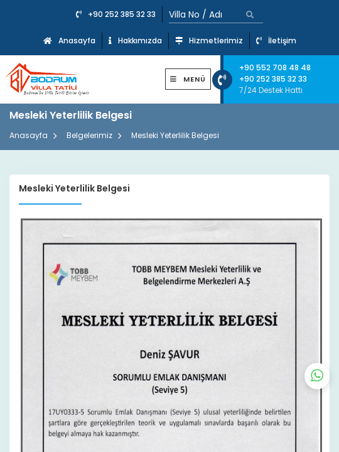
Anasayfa (69, 40)
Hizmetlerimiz (209, 40)
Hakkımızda (135, 40)
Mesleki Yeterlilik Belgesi (175, 135)
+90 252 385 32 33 (116, 14)
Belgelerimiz (89, 135)
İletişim (276, 40)
